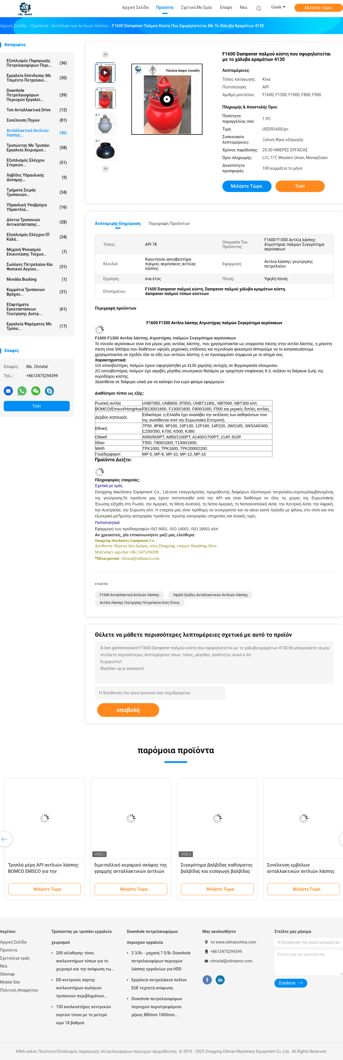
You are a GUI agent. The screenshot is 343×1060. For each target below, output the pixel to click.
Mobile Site (10, 982)
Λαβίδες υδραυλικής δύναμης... (37, 177)
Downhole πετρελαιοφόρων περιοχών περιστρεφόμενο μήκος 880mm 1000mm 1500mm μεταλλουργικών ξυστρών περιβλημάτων (156, 1007)
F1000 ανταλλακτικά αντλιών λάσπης (129, 595)
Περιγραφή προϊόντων (169, 223)
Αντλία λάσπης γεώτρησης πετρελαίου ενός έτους (140, 603)
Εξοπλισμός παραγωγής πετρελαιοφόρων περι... (37, 63)
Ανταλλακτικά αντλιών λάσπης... (37, 132)
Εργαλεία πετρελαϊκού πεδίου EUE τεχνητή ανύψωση (159, 984)
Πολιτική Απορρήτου (19, 990)
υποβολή (128, 710)
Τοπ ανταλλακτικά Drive (37, 110)
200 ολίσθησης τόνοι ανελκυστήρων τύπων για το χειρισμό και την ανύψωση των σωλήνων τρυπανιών (84, 962)
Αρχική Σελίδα (13, 942)
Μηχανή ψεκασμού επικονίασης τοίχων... (37, 251)
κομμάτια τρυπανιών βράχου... (37, 291)
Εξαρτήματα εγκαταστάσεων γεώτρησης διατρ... (37, 309)
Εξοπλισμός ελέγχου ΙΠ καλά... (37, 237)
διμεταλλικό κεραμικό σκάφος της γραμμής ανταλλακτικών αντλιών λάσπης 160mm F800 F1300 (130, 871)
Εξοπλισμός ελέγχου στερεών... (37, 162)
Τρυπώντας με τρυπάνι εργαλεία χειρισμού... (37, 147)
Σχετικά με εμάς (15, 958)
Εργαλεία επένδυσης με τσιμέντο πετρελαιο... (37, 77)
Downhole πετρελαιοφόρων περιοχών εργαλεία (152, 937)
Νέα (3, 966)
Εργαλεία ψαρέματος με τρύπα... (37, 326)
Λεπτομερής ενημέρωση (117, 223)
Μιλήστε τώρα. (318, 7)
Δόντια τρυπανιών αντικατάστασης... (37, 222)
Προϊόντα (8, 950)
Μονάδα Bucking (37, 279)
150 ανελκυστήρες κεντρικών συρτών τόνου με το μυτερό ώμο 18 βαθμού (83, 1014)
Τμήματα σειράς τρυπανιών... (37, 192)
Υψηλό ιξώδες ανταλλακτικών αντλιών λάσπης (210, 595)
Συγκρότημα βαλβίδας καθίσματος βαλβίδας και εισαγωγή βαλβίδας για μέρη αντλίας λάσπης (217, 871)
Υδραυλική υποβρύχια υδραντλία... (37, 207)
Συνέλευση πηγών (37, 120)
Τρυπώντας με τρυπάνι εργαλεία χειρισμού (81, 937)
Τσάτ (36, 406)
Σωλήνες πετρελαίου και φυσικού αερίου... (37, 266)
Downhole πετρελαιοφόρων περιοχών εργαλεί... (37, 95)
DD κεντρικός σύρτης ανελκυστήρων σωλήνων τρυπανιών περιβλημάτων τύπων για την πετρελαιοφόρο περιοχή (84, 989)
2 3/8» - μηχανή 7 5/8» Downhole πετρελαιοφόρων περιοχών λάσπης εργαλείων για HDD (161, 961)
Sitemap (7, 974)
